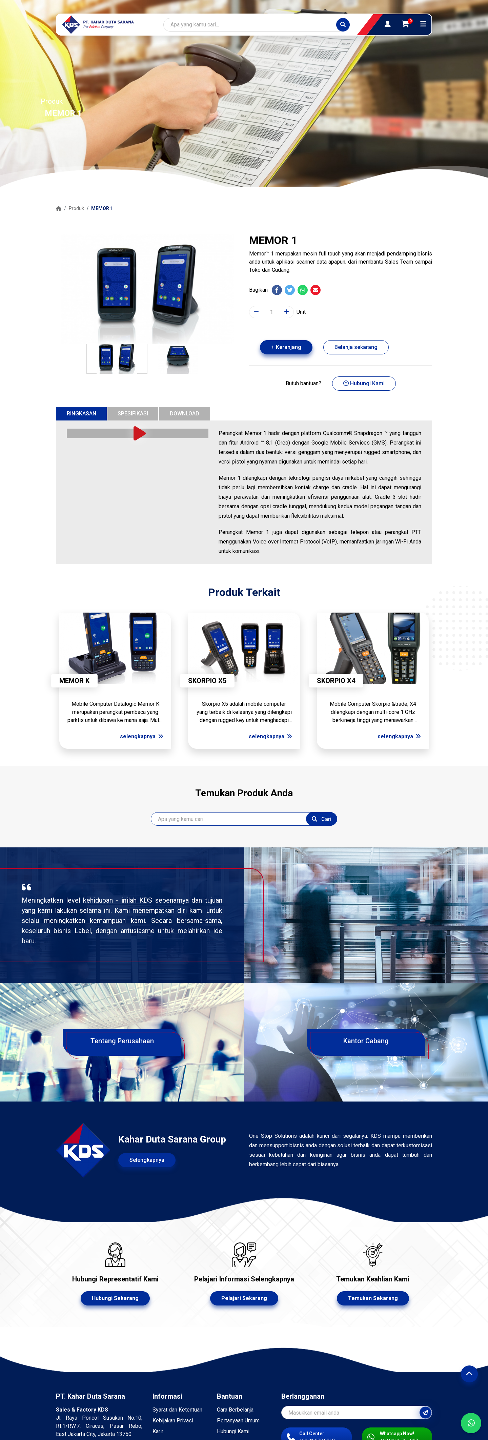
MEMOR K (74, 681)
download (184, 413)
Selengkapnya (146, 1160)
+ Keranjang (286, 347)
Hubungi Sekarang (115, 1298)
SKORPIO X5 (207, 681)
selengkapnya (141, 736)
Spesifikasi (133, 413)
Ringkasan (81, 413)
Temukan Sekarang (373, 1298)
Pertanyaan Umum (238, 1420)
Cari (321, 819)
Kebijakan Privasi (172, 1420)
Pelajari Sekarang (244, 1298)
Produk (76, 208)
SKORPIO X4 (336, 681)
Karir (157, 1431)
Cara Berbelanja (235, 1409)
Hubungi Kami (364, 383)
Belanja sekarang (356, 347)
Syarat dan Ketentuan (177, 1409)
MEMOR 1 (102, 208)
